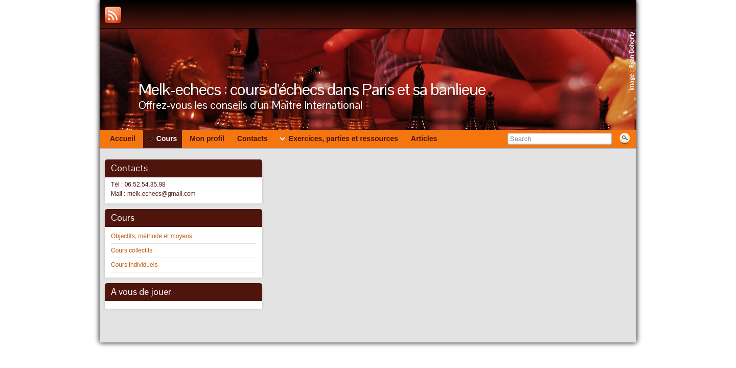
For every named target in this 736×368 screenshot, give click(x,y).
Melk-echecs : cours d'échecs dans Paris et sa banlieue (312, 89)
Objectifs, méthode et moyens (151, 236)
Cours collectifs (131, 250)
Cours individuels (134, 264)
